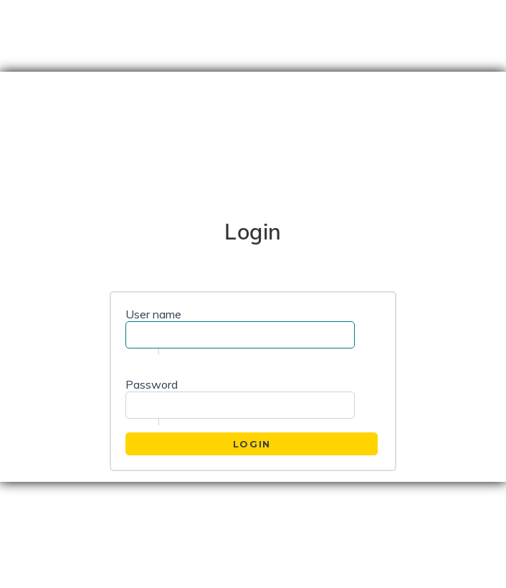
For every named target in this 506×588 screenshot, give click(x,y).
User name (153, 314)
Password (151, 384)
